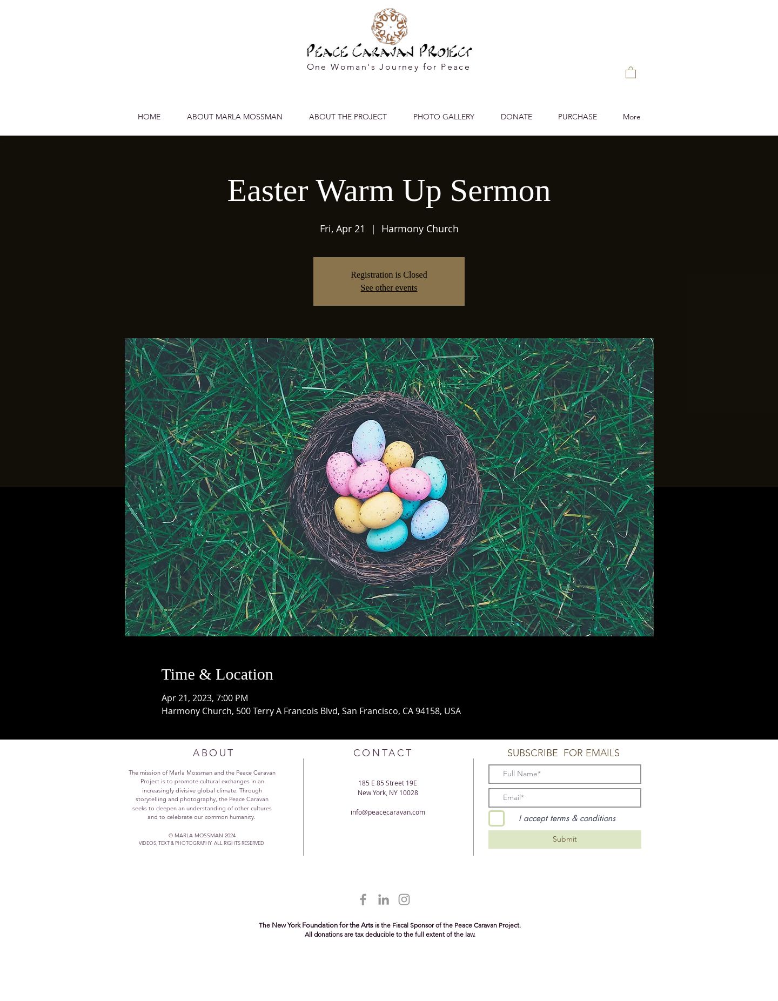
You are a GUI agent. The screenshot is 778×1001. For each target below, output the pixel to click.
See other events (389, 287)
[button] (631, 72)
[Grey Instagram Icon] (404, 899)
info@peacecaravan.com (388, 812)
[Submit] (564, 839)
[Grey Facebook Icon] (363, 899)
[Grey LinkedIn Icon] (383, 899)
